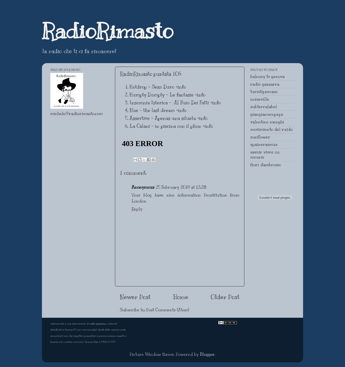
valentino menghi (267, 122)
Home (180, 297)
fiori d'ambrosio (265, 164)
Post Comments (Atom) (167, 309)
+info (181, 87)
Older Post (225, 297)
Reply (137, 209)
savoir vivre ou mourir (265, 154)
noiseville (259, 99)
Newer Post (135, 297)
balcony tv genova (267, 76)
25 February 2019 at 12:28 (181, 187)
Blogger (207, 354)
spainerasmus (263, 144)
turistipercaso (264, 91)
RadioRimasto (107, 30)
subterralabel (263, 106)
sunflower (260, 137)
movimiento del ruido (271, 129)
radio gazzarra (264, 84)
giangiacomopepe (266, 114)
